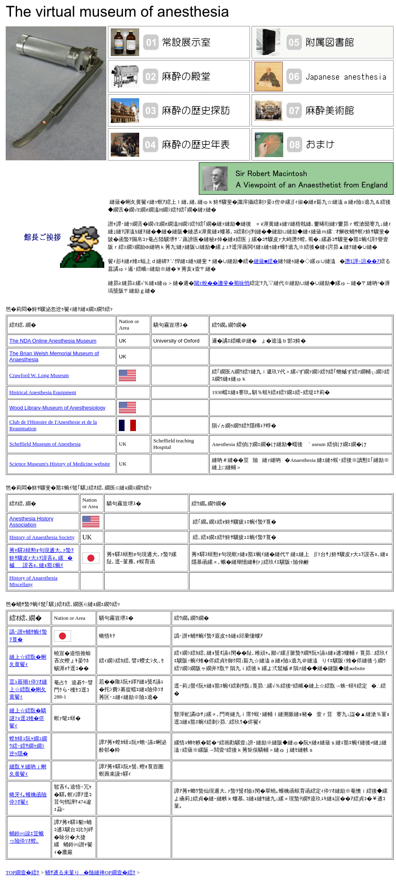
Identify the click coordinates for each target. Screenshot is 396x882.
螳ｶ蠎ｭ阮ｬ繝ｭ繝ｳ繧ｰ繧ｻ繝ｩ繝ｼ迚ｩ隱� (28, 746)
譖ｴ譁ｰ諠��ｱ (362, 261)
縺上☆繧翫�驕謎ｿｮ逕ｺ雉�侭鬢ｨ (27, 718)
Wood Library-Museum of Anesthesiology (57, 408)
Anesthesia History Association (31, 521)
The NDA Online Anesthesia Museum (53, 341)
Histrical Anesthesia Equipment (42, 392)
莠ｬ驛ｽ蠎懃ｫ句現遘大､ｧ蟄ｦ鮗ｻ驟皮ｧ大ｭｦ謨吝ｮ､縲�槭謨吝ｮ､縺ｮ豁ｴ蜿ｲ (41, 557)
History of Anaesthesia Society (42, 537)
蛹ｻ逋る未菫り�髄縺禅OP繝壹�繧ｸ (90, 872)
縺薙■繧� (266, 261)
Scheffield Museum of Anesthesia (45, 444)
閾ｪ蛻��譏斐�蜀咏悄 (222, 283)
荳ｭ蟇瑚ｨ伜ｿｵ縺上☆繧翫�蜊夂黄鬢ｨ (28, 689)
